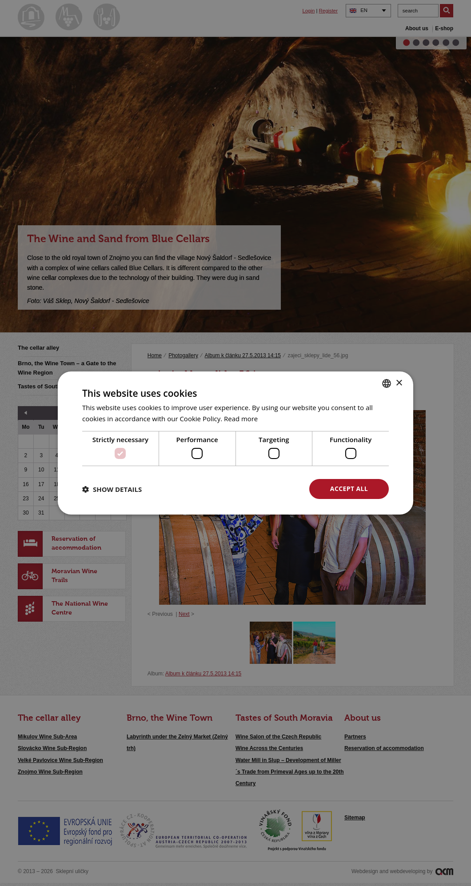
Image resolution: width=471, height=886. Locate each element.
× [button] (398, 382)
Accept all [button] (349, 488)
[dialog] (235, 443)
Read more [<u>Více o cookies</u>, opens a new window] (241, 418)
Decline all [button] (262, 488)
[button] (112, 489)
